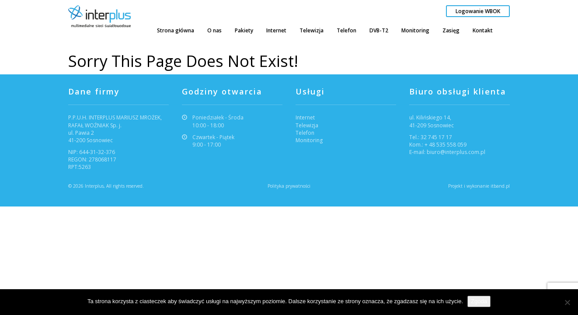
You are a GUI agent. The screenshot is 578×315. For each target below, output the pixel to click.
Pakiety (244, 30)
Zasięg (451, 30)
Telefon (346, 30)
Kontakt (483, 30)
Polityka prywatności (289, 186)
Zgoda (479, 301)
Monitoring (415, 30)
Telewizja (311, 30)
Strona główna (175, 30)
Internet (276, 30)
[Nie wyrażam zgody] (567, 302)
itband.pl (500, 186)
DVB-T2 (378, 30)
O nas (214, 30)
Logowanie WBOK (478, 11)
